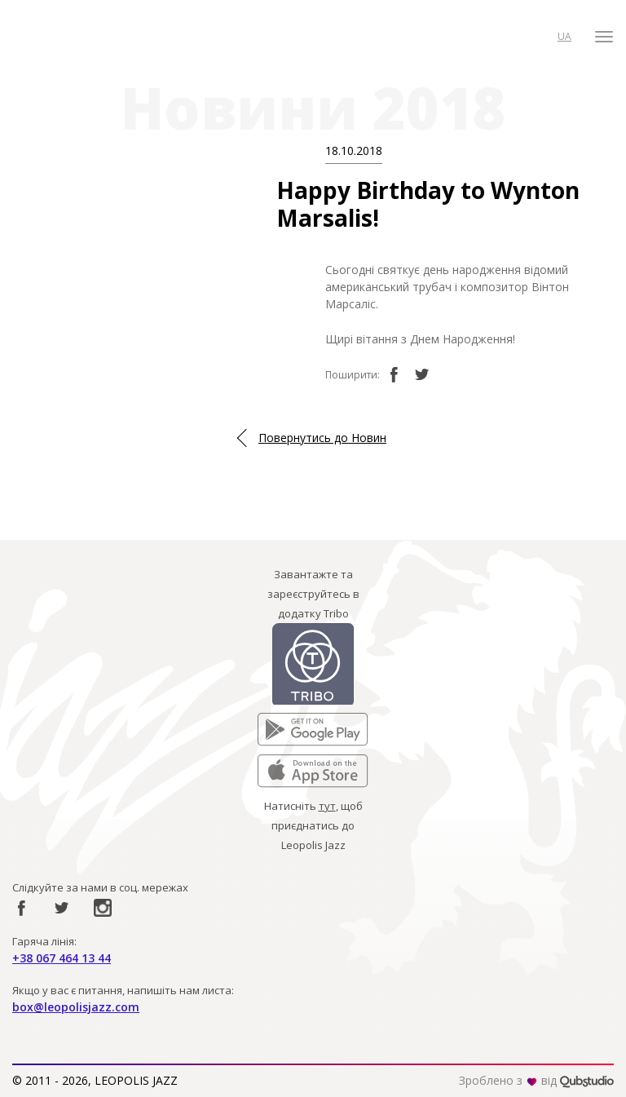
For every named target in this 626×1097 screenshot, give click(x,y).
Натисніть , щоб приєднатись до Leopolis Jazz (313, 825)
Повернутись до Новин (322, 437)
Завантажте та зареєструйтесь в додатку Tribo (313, 594)
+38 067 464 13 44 (61, 958)
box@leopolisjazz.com (75, 1007)
